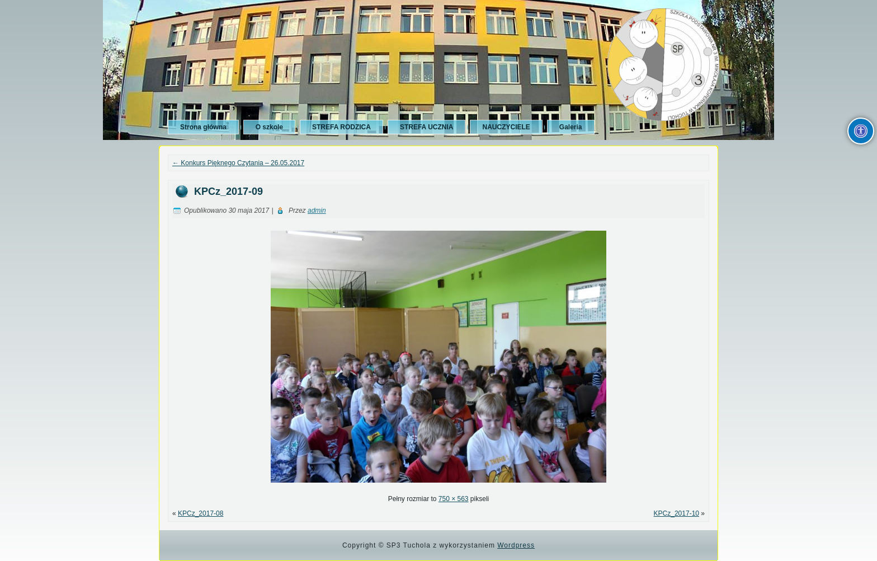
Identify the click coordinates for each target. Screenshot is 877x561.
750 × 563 (453, 499)
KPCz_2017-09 (228, 191)
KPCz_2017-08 (200, 513)
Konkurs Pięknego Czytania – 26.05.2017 (238, 163)
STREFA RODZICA (341, 127)
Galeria (570, 127)
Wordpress (516, 545)
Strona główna (203, 127)
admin (317, 210)
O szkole (269, 127)
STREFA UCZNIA (427, 127)
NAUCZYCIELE (506, 127)
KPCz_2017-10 (676, 513)
